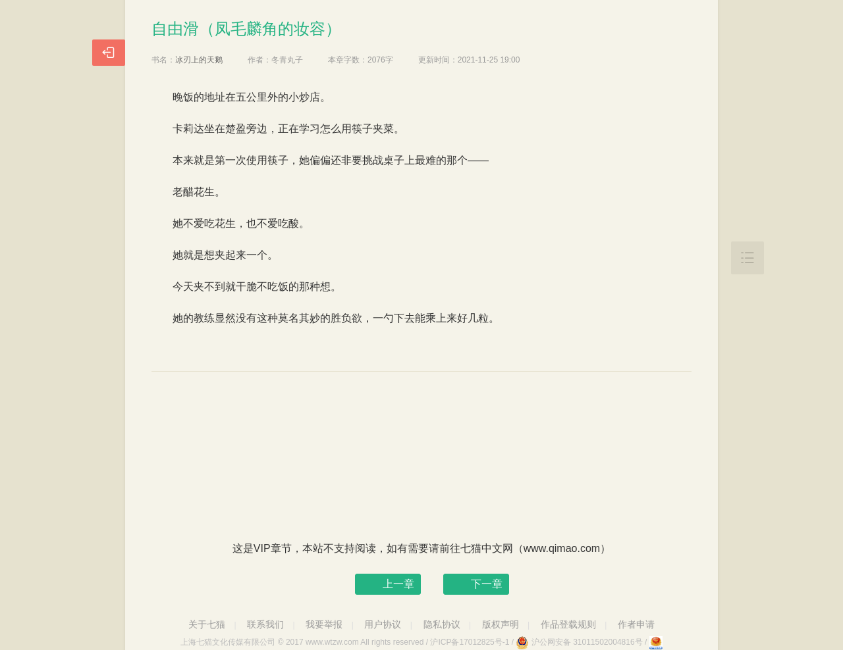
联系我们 (265, 624)
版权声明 (500, 624)
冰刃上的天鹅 (199, 59)
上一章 (398, 583)
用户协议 (382, 624)
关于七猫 (206, 624)
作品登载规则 (568, 624)
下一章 (487, 583)
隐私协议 (441, 624)
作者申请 (636, 624)
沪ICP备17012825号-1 (469, 642)
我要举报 (324, 624)
